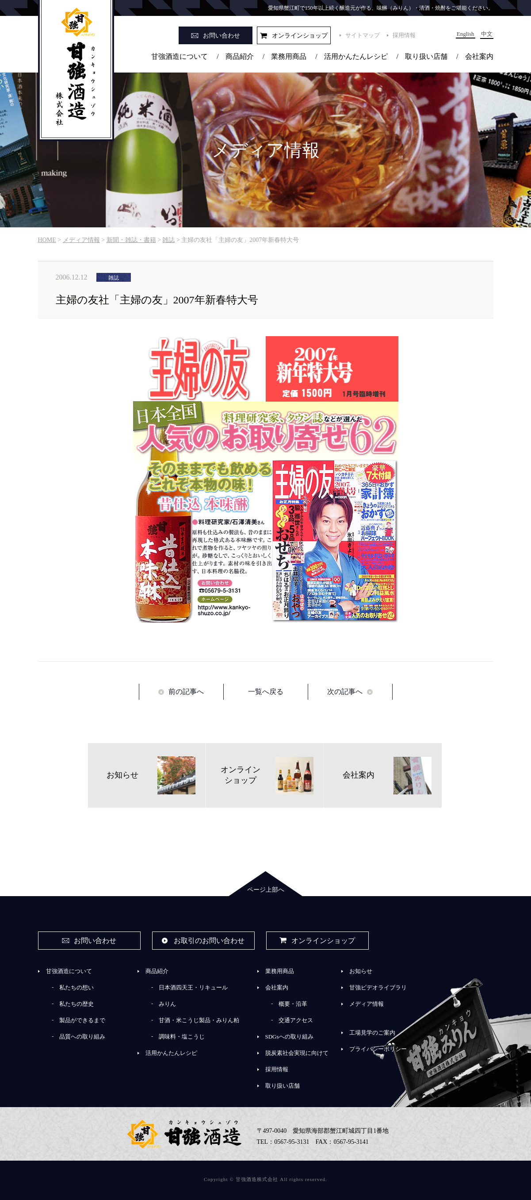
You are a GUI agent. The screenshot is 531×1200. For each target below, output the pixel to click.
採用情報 (404, 35)
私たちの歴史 (76, 1004)
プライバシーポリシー (378, 1049)
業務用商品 (288, 56)
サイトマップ (362, 35)
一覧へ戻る (265, 691)
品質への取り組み (82, 1036)
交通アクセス (296, 1020)
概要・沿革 (293, 1004)
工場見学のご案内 (372, 1032)
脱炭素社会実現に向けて (297, 1053)
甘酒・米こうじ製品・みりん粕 (199, 1020)
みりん (167, 1004)
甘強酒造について (179, 56)
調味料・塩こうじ (182, 1036)
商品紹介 (239, 56)
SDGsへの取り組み (289, 1036)
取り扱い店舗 (426, 56)
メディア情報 (366, 1004)
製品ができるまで (82, 1020)
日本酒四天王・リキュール (193, 987)
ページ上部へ (265, 889)
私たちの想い (76, 987)
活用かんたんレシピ (356, 56)
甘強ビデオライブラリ (378, 987)
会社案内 (479, 56)
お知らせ (360, 971)
